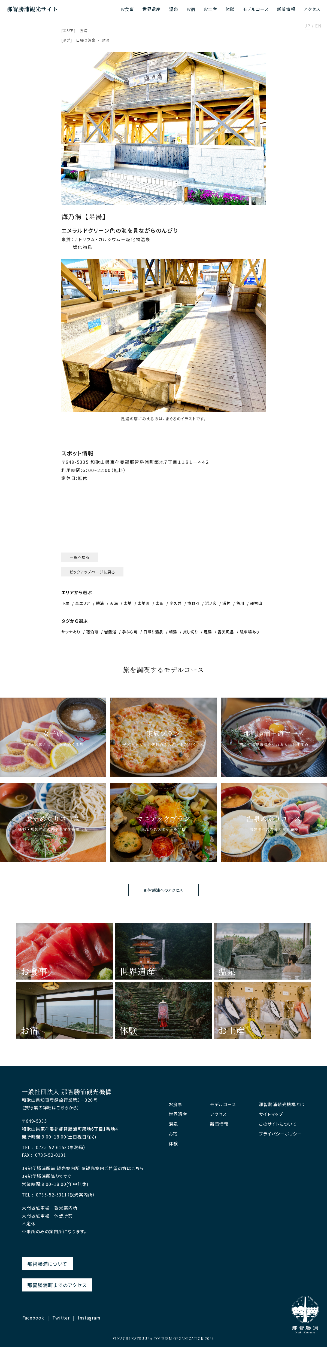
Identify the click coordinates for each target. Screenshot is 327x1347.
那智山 (256, 603)
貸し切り (190, 631)
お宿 (190, 9)
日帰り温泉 (86, 40)
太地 (128, 603)
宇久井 (175, 603)
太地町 (144, 603)
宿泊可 (92, 631)
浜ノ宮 (211, 603)
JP (307, 26)
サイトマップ (271, 1114)
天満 (114, 603)
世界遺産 (151, 9)
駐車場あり (250, 631)
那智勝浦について (47, 1263)
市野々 (193, 603)
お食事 (127, 9)
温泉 (173, 9)
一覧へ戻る (79, 557)
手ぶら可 (130, 631)
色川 (240, 603)
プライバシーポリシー (280, 1134)
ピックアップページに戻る (92, 572)
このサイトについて (278, 1124)
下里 (65, 603)
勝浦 (84, 30)
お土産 (210, 9)
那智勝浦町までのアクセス (57, 1284)
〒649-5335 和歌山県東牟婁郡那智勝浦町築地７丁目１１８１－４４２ (135, 462)
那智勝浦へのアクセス (163, 890)
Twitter (61, 1317)
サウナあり (70, 631)
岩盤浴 (110, 631)
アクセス (312, 9)
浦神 (226, 603)
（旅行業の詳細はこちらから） (51, 1107)
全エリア (82, 603)
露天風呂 (226, 631)
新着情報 (286, 9)
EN (318, 26)
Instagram (89, 1317)
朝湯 (173, 631)
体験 (230, 9)
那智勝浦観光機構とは (282, 1104)
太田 (160, 603)
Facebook (33, 1317)
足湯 (105, 40)
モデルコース (256, 9)
